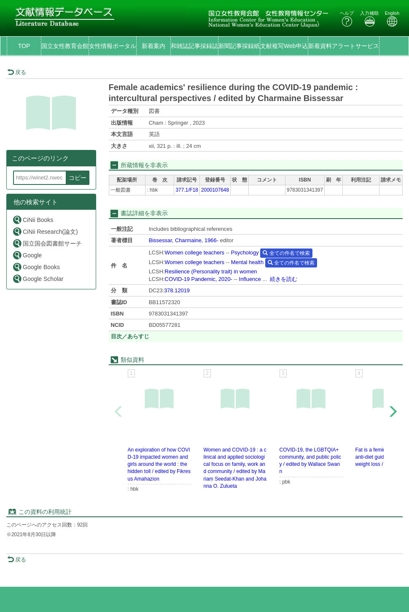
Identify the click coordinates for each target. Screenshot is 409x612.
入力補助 (369, 19)
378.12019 (177, 290)
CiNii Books (32, 219)
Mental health (247, 262)
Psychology (245, 252)
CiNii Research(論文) (45, 231)
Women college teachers (194, 252)
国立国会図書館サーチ (47, 243)
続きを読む (283, 279)
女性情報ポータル (112, 46)
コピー (77, 177)
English (392, 19)
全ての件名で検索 (286, 253)
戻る (16, 72)
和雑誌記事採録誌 (194, 46)
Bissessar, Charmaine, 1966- (183, 240)
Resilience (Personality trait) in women (211, 271)
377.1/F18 (186, 190)
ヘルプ (347, 19)
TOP (24, 46)
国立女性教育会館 (65, 46)
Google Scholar (38, 278)
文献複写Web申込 (284, 46)
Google (27, 255)
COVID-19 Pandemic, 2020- (198, 279)
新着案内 (153, 46)
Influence (250, 279)
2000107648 (215, 190)
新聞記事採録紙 (239, 46)
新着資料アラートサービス (343, 46)
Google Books (36, 266)
